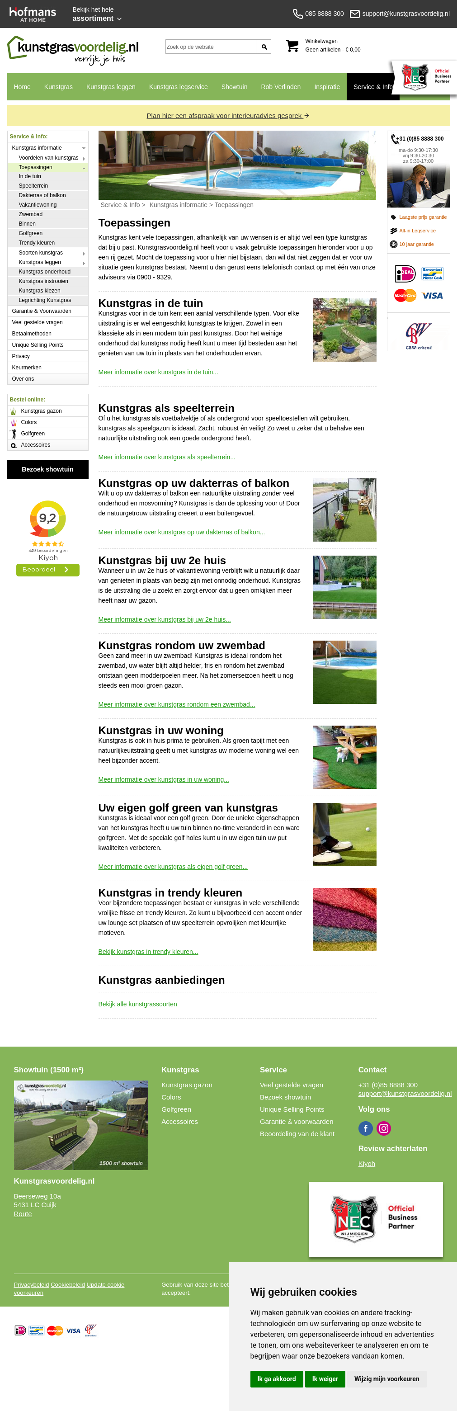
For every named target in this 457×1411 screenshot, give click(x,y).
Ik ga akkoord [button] (277, 1379)
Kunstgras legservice (178, 86)
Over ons (23, 379)
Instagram (384, 1128)
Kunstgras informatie (37, 148)
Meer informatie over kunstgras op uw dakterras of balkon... (182, 532)
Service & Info (373, 86)
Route (23, 1214)
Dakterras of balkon (42, 195)
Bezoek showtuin (47, 469)
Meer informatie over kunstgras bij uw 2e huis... (165, 619)
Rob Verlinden (281, 86)
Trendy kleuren (37, 243)
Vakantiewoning (38, 205)
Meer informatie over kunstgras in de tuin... (158, 372)
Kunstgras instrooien (43, 281)
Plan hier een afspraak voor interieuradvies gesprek (229, 115)
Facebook (365, 1128)
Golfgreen (31, 233)
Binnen (27, 224)
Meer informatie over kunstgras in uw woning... (164, 779)
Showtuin (234, 86)
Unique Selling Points (38, 345)
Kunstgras (58, 86)
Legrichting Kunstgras (45, 300)
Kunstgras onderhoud (45, 272)
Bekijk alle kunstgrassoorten (138, 1004)
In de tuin (30, 176)
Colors (29, 422)
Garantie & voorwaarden (297, 1121)
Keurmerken (27, 367)
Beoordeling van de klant (297, 1133)
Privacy (21, 356)
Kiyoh (367, 1163)
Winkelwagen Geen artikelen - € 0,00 (333, 45)
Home (22, 86)
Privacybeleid (31, 1284)
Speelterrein (33, 186)
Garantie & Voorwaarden (41, 311)
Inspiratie (327, 86)
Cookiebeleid (68, 1284)
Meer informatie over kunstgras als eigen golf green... (173, 866)
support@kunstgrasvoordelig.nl (405, 1093)
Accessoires (36, 445)
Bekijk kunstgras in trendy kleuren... (148, 951)
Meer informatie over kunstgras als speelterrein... (167, 457)
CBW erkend (418, 332)
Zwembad (31, 214)
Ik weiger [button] (325, 1379)
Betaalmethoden (32, 333)
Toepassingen (35, 167)
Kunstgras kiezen (40, 291)
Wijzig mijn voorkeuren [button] (386, 1379)
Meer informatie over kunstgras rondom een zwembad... (177, 704)
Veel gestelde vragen (37, 322)
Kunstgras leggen (111, 86)
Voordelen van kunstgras (49, 158)
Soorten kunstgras (41, 253)
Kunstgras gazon (41, 411)
